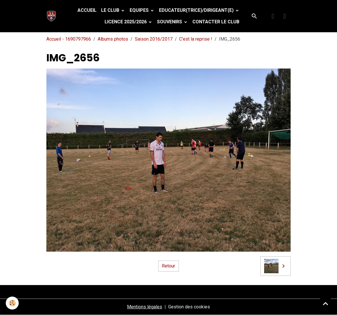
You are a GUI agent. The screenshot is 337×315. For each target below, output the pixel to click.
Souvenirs (170, 21)
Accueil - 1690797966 (68, 39)
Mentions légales (144, 307)
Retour (168, 266)
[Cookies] (12, 303)
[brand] (52, 16)
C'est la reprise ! (195, 39)
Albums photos (113, 39)
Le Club (110, 10)
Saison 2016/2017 (154, 39)
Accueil (86, 10)
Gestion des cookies (189, 307)
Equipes (140, 10)
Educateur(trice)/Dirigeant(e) (197, 10)
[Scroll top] (325, 303)
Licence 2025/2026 (126, 21)
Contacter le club (215, 21)
